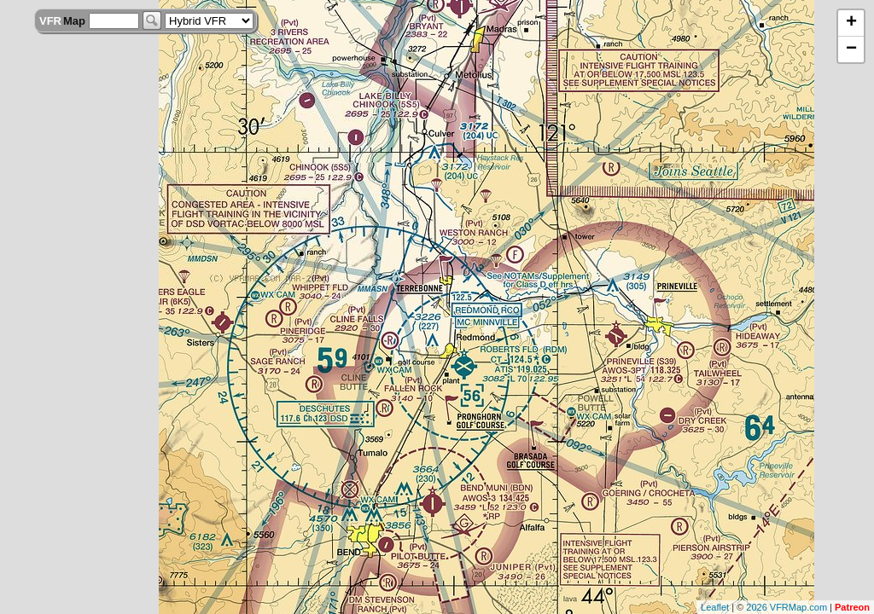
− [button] (851, 49)
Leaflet (715, 607)
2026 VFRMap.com (786, 607)
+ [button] (851, 23)
